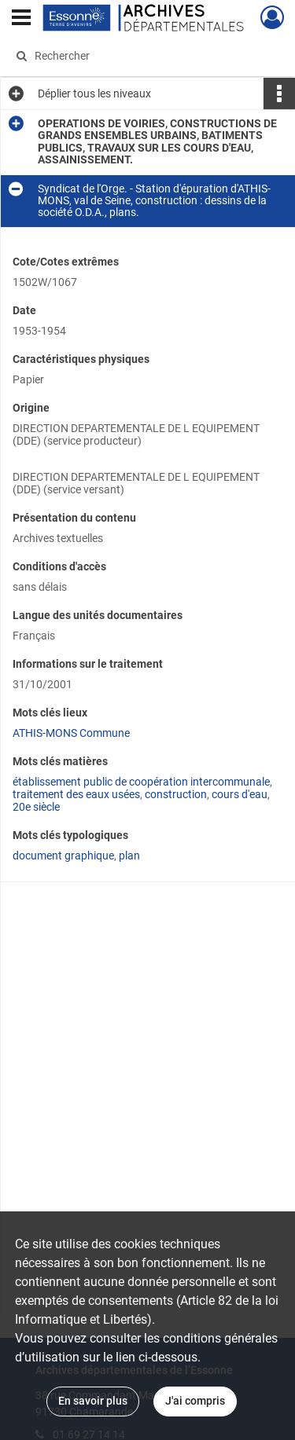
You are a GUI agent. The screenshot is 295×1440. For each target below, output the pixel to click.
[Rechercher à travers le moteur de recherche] (146, 55)
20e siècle (36, 807)
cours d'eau (239, 794)
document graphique (63, 855)
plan (129, 855)
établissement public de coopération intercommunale (141, 781)
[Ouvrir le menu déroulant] (21, 18)
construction (176, 794)
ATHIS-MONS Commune (71, 733)
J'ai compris (195, 1400)
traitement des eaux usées (76, 794)
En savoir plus (92, 1400)
